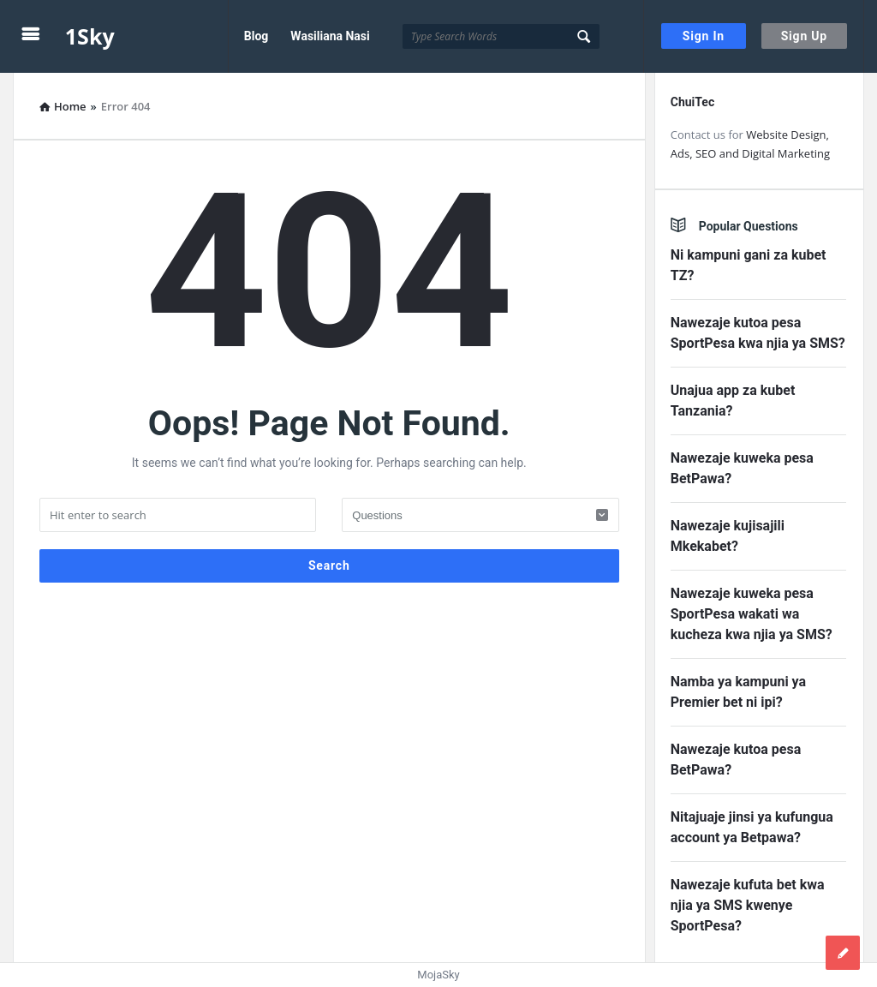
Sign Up (804, 36)
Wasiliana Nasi (329, 36)
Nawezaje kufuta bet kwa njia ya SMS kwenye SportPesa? (748, 905)
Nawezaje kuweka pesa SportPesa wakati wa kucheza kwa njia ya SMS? (751, 614)
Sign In (704, 36)
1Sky (90, 36)
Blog (256, 36)
